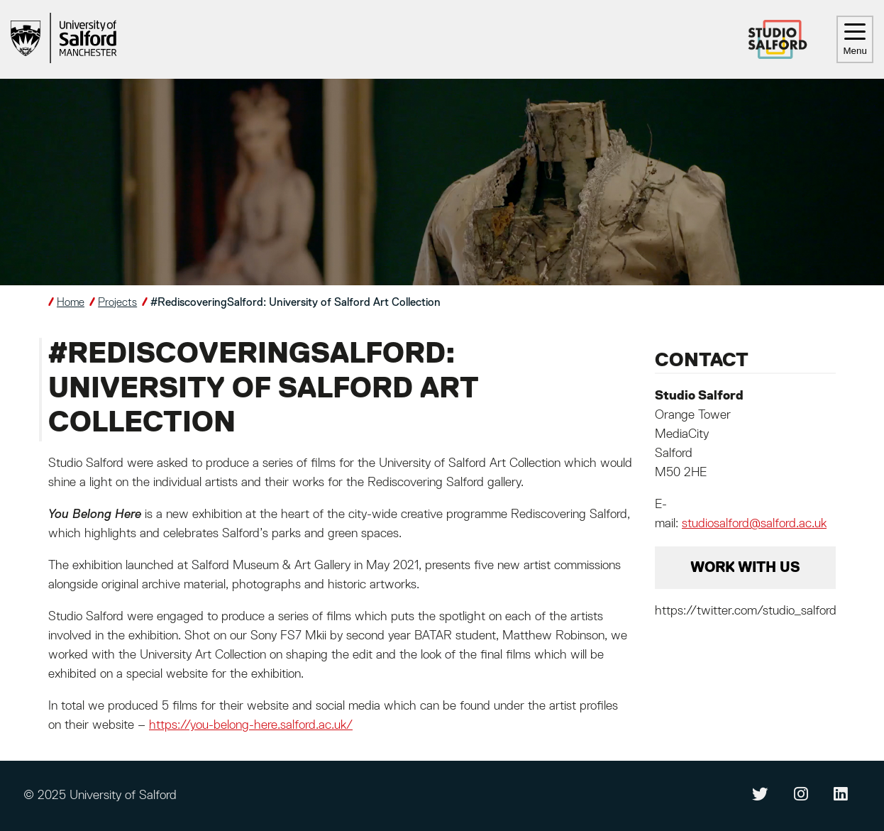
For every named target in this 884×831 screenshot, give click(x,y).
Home (70, 302)
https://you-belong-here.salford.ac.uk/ (251, 725)
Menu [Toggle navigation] (854, 39)
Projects (117, 302)
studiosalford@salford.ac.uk (754, 523)
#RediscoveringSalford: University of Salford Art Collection (295, 302)
